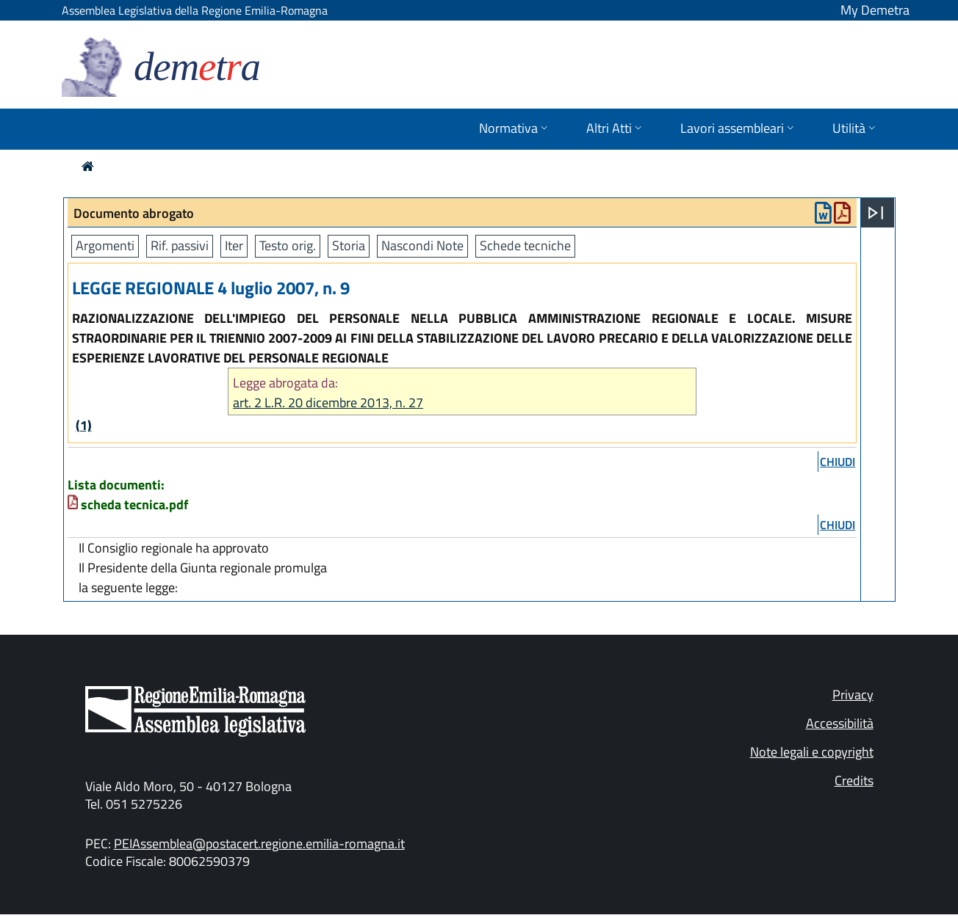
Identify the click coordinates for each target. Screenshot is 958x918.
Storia (348, 245)
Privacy (853, 694)
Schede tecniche (525, 245)
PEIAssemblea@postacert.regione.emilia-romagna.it (259, 843)
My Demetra (875, 10)
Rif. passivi (180, 245)
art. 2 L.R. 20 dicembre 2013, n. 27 (328, 402)
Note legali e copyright (812, 752)
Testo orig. (287, 245)
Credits (854, 780)
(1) (84, 425)
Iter (234, 245)
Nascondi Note (422, 245)
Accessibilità (840, 723)
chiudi (837, 461)
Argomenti (105, 245)
